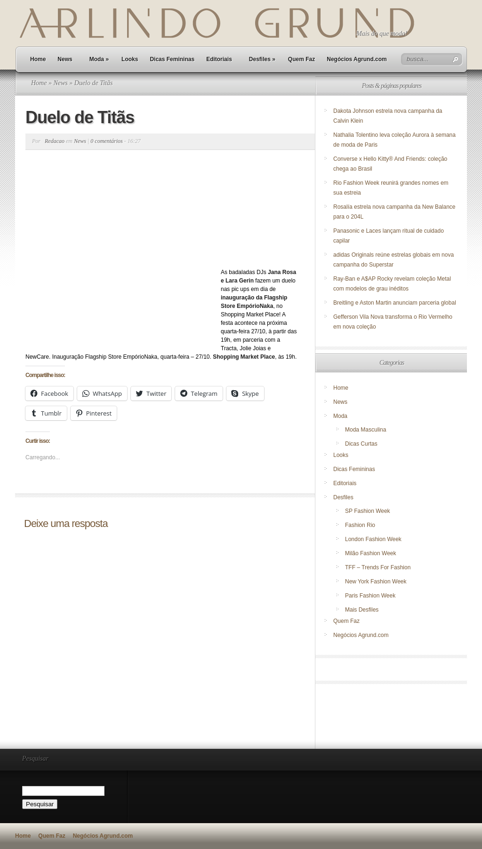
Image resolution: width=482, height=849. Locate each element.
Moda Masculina (365, 429)
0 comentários (106, 141)
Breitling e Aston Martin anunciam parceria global (394, 302)
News (64, 59)
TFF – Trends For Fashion (377, 567)
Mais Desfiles (361, 609)
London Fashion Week (373, 539)
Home (38, 59)
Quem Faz (301, 59)
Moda (99, 59)
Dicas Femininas (172, 59)
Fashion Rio (360, 525)
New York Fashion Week (376, 581)
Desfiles (262, 59)
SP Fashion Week (367, 511)
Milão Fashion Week (370, 553)
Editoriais (219, 59)
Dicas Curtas (361, 443)
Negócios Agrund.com (357, 59)
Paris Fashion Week (370, 595)
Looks (129, 59)
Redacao (54, 141)
